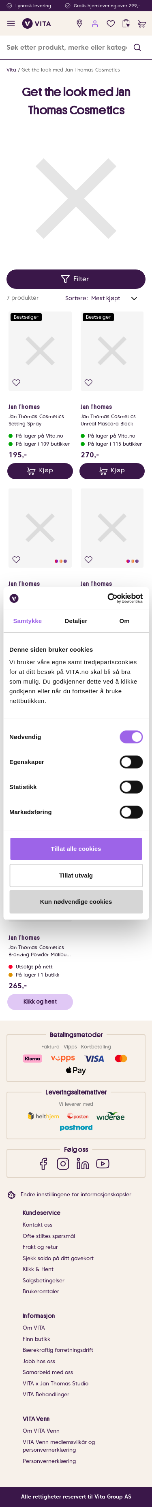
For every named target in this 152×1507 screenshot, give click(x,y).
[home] (36, 23)
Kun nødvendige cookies (76, 901)
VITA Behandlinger (46, 1394)
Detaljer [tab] (76, 620)
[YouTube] (102, 1163)
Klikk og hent (40, 1001)
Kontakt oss (37, 1225)
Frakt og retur (40, 1247)
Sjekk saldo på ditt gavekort (58, 1258)
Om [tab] (125, 620)
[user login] (95, 24)
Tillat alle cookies (76, 848)
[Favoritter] (111, 24)
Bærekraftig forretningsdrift (58, 1350)
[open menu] (11, 24)
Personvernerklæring (49, 1461)
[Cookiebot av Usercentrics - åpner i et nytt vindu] (108, 598)
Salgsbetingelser (43, 1281)
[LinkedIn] (83, 1163)
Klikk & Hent (38, 1269)
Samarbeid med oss (48, 1372)
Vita (11, 70)
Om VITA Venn (41, 1431)
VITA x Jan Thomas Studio (55, 1384)
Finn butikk (36, 1339)
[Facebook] (43, 1163)
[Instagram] (63, 1163)
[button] (137, 47)
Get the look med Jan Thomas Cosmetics (70, 70)
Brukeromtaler (41, 1291)
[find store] (80, 24)
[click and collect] (126, 24)
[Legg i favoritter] (16, 383)
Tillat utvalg (76, 875)
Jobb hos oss (39, 1361)
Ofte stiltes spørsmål (49, 1236)
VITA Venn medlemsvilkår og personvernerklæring (59, 1446)
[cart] (142, 24)
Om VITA (34, 1328)
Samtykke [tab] (27, 620)
